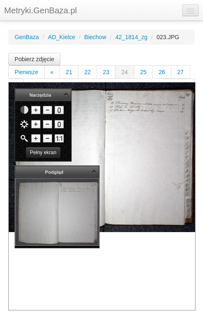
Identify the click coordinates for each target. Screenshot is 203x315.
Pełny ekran (43, 152)
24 (124, 72)
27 (180, 72)
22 (87, 72)
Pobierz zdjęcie (34, 59)
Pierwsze (26, 72)
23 (106, 72)
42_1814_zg (131, 37)
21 (69, 72)
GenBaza (27, 37)
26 (161, 72)
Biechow (95, 37)
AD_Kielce (61, 37)
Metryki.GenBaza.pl (40, 10)
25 (143, 72)
